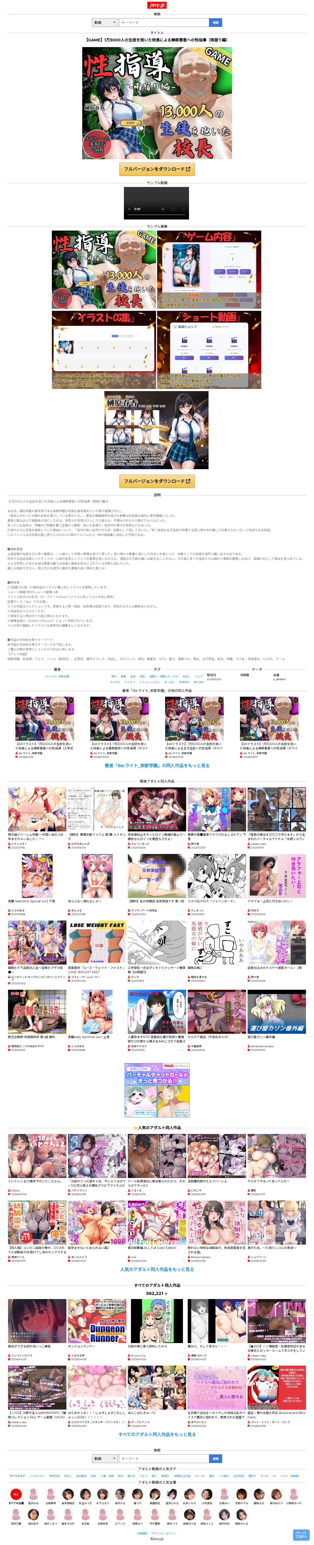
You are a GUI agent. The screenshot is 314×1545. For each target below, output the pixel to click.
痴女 (211, 1476)
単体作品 (54, 1476)
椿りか (137, 1497)
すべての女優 (16, 1497)
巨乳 (142, 676)
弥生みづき (85, 1497)
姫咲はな (259, 1497)
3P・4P (200, 1476)
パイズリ (130, 682)
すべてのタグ (17, 1476)
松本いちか (189, 1497)
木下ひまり (102, 1497)
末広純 (85, 1517)
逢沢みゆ (33, 1497)
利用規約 (142, 1533)
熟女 (120, 1476)
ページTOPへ (301, 1535)
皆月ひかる (172, 1497)
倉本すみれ (68, 1517)
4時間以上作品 (182, 1476)
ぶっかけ (115, 682)
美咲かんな (241, 1517)
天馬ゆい (224, 1497)
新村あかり (276, 1497)
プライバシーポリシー (164, 1533)
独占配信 (81, 1476)
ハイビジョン (37, 1476)
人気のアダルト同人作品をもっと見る (157, 1269)
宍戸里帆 (155, 1517)
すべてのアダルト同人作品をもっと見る (157, 1434)
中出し (187, 676)
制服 (123, 676)
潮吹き (252, 1476)
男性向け (184, 682)
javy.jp (157, 5)
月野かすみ (241, 1497)
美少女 (131, 1476)
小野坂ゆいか (294, 1497)
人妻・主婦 (106, 1476)
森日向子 (33, 1517)
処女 (133, 676)
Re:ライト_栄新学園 (57, 676)
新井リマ (172, 1517)
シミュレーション (149, 682)
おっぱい (169, 682)
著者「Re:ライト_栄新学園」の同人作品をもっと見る (157, 765)
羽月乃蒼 (16, 1517)
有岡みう (137, 1517)
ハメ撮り (224, 1476)
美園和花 (155, 1497)
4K (274, 1476)
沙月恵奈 (207, 1497)
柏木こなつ (50, 1517)
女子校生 (238, 1476)
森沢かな (120, 1497)
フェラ (199, 676)
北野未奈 (103, 1517)
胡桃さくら (207, 1517)
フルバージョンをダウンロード (157, 169)
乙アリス (120, 1517)
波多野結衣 (68, 1497)
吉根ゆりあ (189, 1517)
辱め (114, 676)
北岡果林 (50, 1497)
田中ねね (224, 1517)
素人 (154, 1476)
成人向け (199, 682)
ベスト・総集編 (289, 1476)
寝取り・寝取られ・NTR (164, 676)
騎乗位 (165, 1476)
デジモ (264, 1476)
